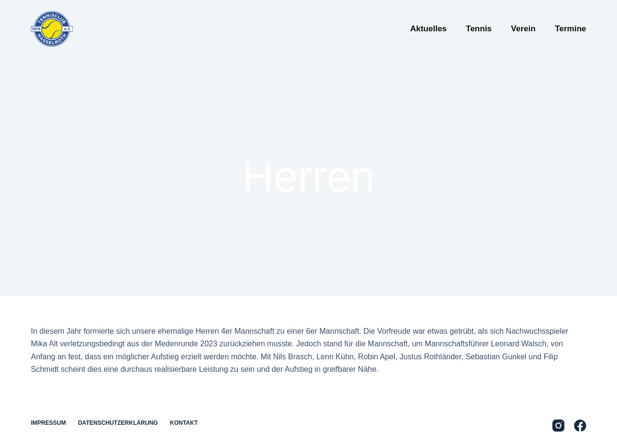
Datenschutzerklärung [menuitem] (118, 423)
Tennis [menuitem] (479, 28)
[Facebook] (580, 426)
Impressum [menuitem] (48, 423)
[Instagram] (558, 426)
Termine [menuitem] (570, 28)
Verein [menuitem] (523, 28)
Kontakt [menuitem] (184, 423)
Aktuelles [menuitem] (428, 28)
